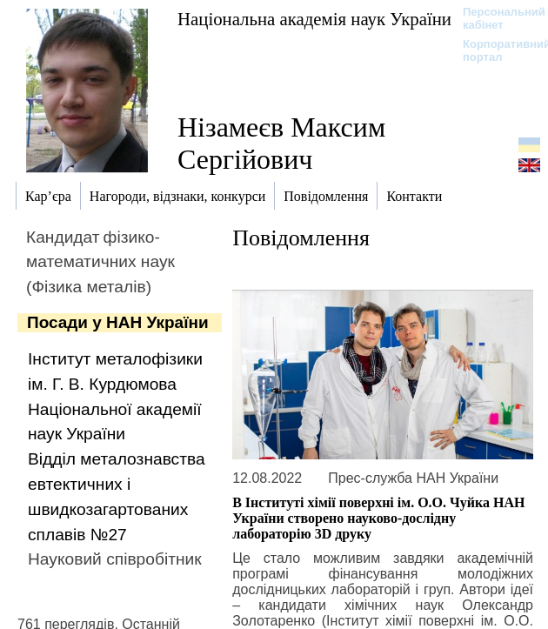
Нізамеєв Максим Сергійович (281, 143)
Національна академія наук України (314, 19)
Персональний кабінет (495, 18)
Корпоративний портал (495, 50)
